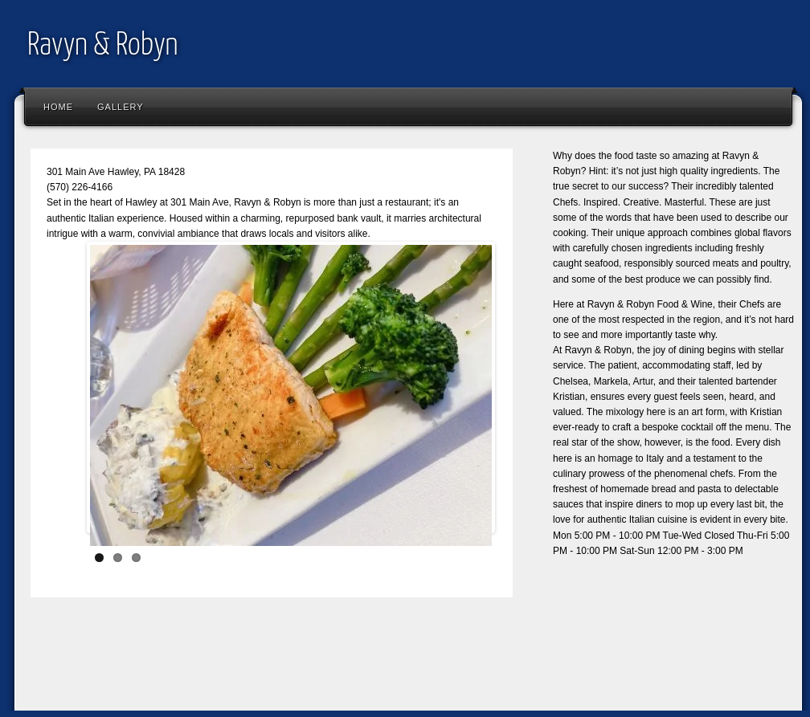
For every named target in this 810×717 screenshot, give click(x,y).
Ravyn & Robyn (102, 46)
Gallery (120, 107)
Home (58, 107)
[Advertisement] (315, 665)
